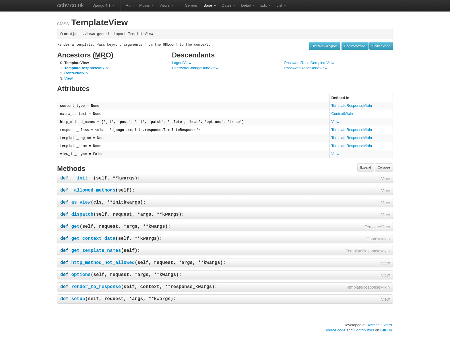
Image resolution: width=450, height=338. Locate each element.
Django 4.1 (103, 5)
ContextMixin (76, 73)
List (281, 5)
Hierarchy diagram (325, 46)
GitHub (386, 330)
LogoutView (181, 63)
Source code (381, 46)
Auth (130, 5)
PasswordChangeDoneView (195, 68)
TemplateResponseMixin (86, 68)
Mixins (146, 5)
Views (166, 5)
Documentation (355, 46)
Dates (229, 5)
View (68, 78)
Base (209, 5)
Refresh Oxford (379, 325)
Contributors (364, 330)
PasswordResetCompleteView (309, 63)
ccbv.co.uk (70, 5)
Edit (265, 5)
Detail (248, 5)
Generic (191, 5)
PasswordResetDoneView (305, 68)
